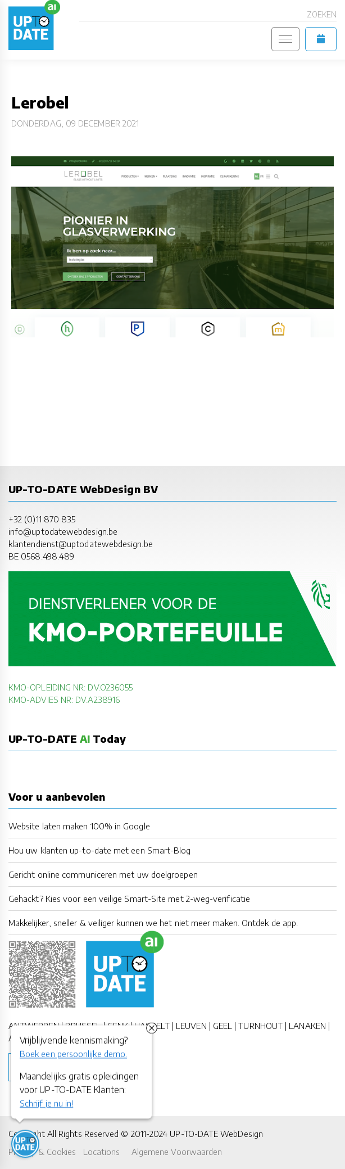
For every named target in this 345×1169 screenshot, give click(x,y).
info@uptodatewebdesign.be (62, 531)
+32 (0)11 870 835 (41, 518)
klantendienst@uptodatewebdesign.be (80, 543)
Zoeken (322, 14)
